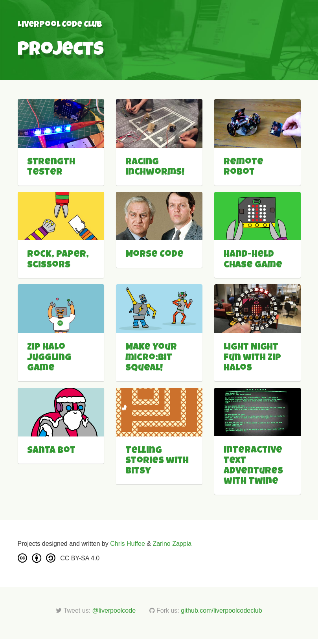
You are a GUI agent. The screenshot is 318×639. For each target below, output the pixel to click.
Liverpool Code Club (60, 25)
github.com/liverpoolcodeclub (221, 610)
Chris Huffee (127, 543)
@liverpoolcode (114, 610)
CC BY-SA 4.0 (79, 558)
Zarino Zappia (172, 543)
